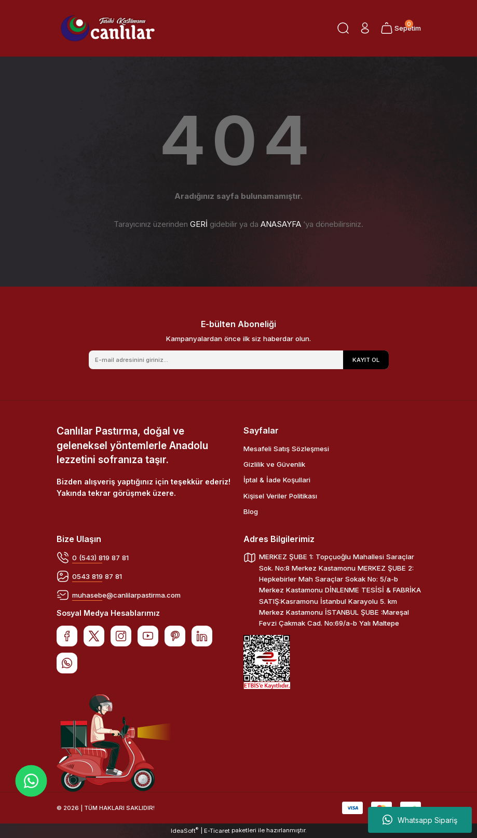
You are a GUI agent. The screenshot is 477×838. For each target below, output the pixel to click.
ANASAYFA (281, 224)
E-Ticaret (217, 830)
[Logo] (108, 28)
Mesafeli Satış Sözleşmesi (286, 448)
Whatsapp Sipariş (420, 820)
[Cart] (400, 28)
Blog (250, 511)
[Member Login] (365, 28)
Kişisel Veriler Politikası (280, 496)
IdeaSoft (184, 830)
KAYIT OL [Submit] (365, 359)
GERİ (199, 224)
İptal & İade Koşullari (276, 480)
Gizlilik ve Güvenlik (274, 464)
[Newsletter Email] (239, 359)
